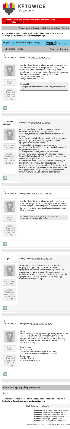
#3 (21, 193)
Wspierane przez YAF (33, 424)
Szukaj (43, 28)
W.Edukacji (9, 58)
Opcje (50, 42)
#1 (21, 57)
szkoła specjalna (8, 123)
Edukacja (6, 35)
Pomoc (50, 28)
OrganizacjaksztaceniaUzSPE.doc (35, 87)
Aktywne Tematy (32, 28)
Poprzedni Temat (14, 49)
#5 (21, 323)
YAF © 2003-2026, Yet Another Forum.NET (55, 424)
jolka (9, 259)
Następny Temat (58, 49)
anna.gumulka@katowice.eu (32, 79)
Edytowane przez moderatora (33, 216)
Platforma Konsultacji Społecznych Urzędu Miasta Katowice (28, 33)
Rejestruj (19, 22)
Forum (21, 28)
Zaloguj (9, 22)
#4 (20, 258)
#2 (20, 122)
